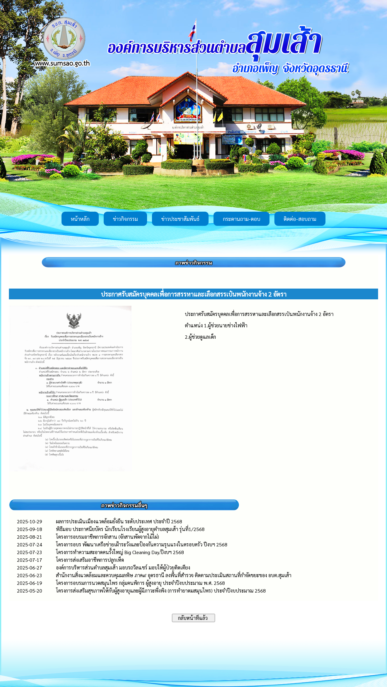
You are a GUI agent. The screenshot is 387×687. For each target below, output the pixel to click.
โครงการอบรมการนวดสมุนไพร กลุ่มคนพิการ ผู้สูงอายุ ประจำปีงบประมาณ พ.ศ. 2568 (140, 583)
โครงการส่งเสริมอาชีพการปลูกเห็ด (90, 560)
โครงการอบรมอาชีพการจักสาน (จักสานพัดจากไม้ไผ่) (107, 536)
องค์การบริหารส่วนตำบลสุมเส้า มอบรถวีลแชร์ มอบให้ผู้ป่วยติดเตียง (123, 567)
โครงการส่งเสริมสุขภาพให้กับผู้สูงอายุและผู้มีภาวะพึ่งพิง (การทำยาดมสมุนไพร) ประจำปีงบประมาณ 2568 (161, 590)
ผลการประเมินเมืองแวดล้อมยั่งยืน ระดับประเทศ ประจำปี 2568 (119, 521)
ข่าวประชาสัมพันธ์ (180, 218)
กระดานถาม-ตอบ (241, 218)
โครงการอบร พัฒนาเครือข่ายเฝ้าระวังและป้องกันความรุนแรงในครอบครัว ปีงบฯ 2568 (141, 544)
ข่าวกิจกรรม (125, 218)
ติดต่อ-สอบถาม (300, 218)
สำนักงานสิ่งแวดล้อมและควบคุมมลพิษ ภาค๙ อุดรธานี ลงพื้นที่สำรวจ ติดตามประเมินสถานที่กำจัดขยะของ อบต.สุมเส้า (173, 575)
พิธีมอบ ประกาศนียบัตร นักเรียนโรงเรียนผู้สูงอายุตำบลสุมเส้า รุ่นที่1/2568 (130, 529)
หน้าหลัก (80, 218)
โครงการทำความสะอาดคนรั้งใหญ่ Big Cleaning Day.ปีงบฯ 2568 (120, 552)
